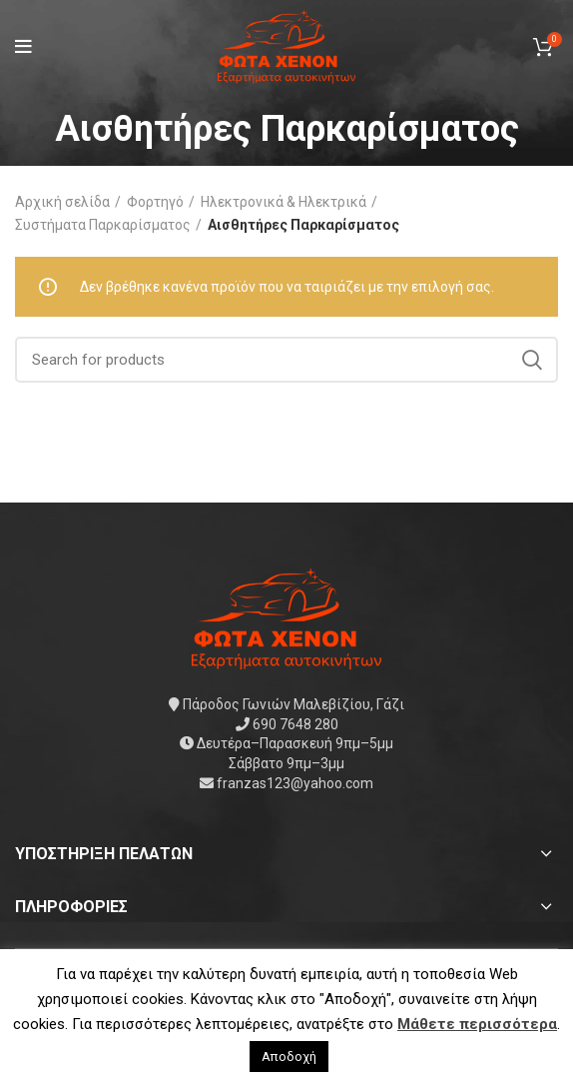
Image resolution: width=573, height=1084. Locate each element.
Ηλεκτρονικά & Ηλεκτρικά (283, 202)
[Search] (286, 360)
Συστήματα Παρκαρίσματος (103, 225)
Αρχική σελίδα (62, 202)
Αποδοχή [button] (289, 1056)
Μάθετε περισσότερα (477, 1024)
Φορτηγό (155, 202)
